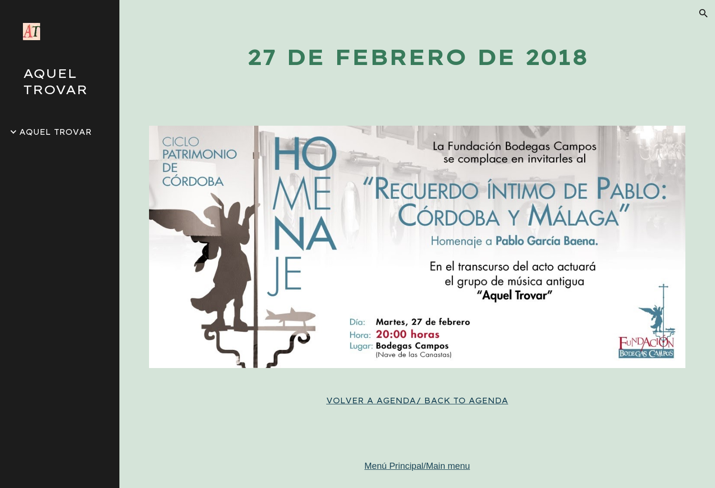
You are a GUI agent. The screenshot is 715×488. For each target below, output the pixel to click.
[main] (417, 57)
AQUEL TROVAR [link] (55, 132)
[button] (703, 13)
